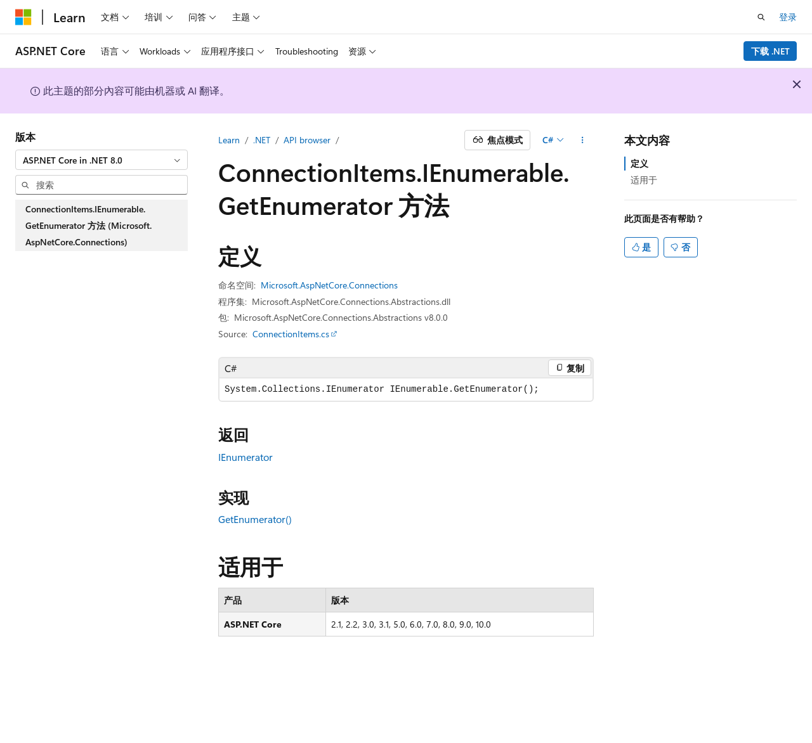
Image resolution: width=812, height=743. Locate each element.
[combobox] (101, 160)
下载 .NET (770, 51)
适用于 (644, 180)
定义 (639, 163)
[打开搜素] (761, 17)
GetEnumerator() (255, 519)
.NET (261, 140)
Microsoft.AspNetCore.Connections (329, 285)
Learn (229, 140)
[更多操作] (583, 140)
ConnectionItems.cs (290, 334)
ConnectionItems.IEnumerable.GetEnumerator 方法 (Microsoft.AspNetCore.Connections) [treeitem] (88, 225)
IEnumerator (245, 456)
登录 (788, 17)
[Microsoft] (23, 17)
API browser (307, 140)
